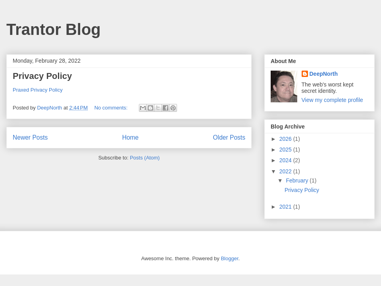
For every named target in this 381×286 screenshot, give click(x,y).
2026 (286, 139)
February (298, 180)
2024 (286, 160)
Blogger (229, 258)
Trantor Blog (53, 29)
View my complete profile (332, 100)
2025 (286, 149)
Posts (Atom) (145, 158)
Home (130, 137)
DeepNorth (324, 74)
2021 (286, 206)
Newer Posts (30, 137)
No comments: (111, 108)
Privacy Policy (42, 76)
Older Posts (229, 137)
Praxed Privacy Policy (38, 90)
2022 (286, 171)
